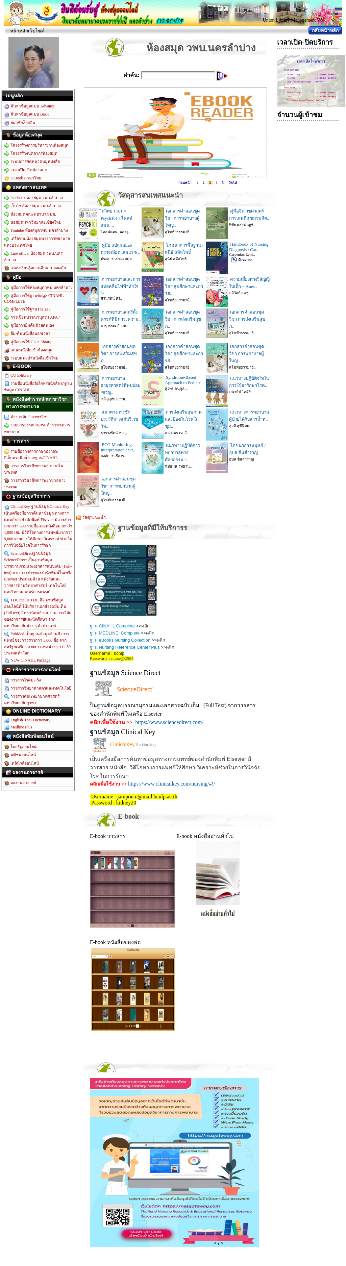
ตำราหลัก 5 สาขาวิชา (26, 417)
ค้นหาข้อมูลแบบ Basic (26, 114)
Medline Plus (18, 727)
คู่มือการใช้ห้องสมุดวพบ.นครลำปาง (38, 288)
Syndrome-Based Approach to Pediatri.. (184, 380)
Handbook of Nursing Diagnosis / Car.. (248, 247)
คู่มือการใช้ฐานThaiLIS (27, 309)
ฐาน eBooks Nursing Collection (120, 640)
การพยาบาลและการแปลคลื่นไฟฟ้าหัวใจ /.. (120, 286)
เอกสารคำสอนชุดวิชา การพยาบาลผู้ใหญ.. (182, 218)
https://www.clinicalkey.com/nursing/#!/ (171, 784)
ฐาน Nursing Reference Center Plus (125, 647)
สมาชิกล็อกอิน (19, 123)
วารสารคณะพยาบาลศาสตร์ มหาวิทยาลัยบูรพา (31, 699)
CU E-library (18, 375)
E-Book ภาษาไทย (22, 178)
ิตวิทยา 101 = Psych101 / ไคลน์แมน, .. (116, 218)
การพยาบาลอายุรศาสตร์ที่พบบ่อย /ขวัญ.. (121, 385)
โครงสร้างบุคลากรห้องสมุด (30, 153)
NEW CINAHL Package (27, 660)
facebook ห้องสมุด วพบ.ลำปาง (33, 198)
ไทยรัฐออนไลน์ (20, 747)
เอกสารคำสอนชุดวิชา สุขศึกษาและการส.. (184, 286)
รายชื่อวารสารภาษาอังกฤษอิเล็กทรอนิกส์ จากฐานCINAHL (31, 454)
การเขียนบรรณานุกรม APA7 (32, 317)
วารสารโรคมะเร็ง (22, 680)
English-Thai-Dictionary (27, 720)
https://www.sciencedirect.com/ (169, 722)
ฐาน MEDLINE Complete (115, 633)
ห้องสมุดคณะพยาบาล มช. (30, 214)
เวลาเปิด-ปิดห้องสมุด (25, 170)
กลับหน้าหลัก (325, 30)
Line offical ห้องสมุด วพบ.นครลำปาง (33, 256)
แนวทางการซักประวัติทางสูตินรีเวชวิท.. (119, 419)
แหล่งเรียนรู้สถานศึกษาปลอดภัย (35, 268)
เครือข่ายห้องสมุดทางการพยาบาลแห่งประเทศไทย (37, 241)
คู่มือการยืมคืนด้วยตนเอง (29, 325)
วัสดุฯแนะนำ (91, 517)
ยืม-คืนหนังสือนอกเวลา (27, 334)
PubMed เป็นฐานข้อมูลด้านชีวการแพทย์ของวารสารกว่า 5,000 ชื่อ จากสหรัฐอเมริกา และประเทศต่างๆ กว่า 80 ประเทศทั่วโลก (37, 643)
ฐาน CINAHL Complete (112, 625)
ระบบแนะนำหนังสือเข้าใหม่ (31, 358)
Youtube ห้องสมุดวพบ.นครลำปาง (36, 230)
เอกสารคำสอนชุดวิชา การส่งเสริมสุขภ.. (183, 319)
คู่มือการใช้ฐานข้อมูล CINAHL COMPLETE (34, 298)
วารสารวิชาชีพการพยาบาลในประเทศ (33, 469)
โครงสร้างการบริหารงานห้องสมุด (36, 145)
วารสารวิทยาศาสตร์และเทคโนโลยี (37, 688)
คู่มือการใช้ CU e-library (27, 342)
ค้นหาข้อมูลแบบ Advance (29, 106)
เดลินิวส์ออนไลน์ (21, 763)
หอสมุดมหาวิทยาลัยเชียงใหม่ (32, 222)
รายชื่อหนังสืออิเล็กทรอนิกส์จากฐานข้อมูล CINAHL (38, 386)
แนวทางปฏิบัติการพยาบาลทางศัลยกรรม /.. (182, 452)
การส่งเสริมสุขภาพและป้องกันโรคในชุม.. (183, 419)
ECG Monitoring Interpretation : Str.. (118, 447)
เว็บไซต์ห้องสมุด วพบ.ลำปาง (32, 206)
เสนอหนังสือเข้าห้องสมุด (28, 350)
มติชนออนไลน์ (20, 755)
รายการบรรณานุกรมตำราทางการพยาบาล (37, 428)
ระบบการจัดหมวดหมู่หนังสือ (32, 162)
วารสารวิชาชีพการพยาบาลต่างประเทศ (35, 483)
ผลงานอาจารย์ (20, 783)
